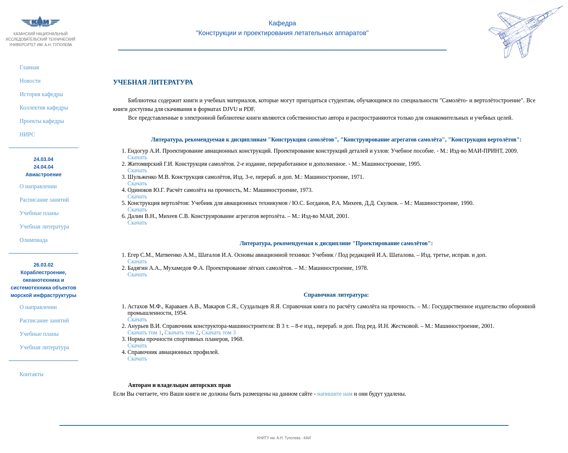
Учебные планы (39, 213)
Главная (29, 67)
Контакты (31, 374)
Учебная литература (44, 226)
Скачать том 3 (219, 332)
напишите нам (334, 394)
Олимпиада (34, 240)
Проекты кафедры (42, 121)
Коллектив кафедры (44, 107)
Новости (30, 81)
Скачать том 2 (181, 332)
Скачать (137, 157)
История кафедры (41, 94)
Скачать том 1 (145, 332)
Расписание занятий (44, 200)
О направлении (38, 186)
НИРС (27, 134)
